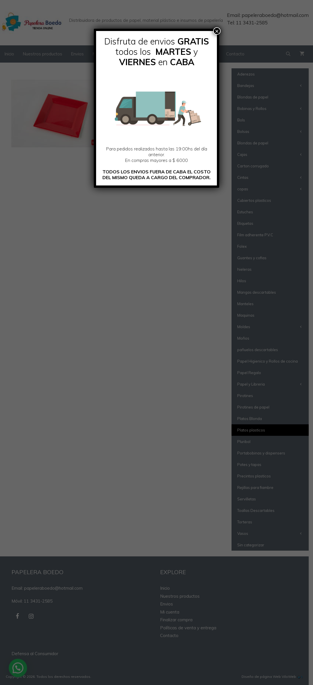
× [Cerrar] (217, 31)
